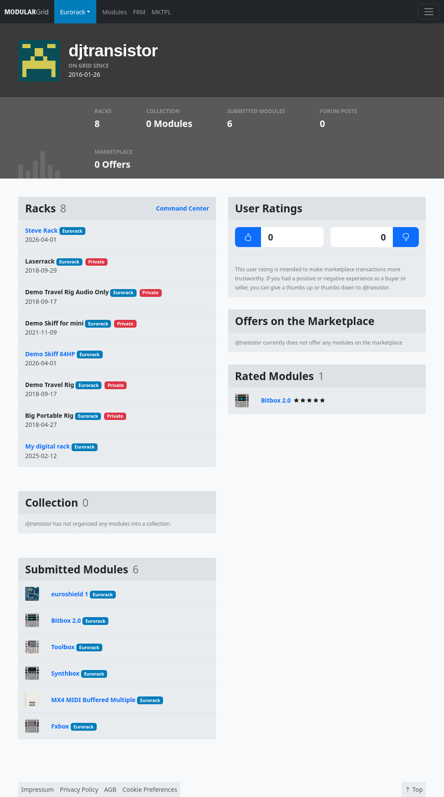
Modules (114, 12)
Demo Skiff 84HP (50, 354)
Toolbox (63, 647)
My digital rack (47, 446)
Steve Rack (41, 230)
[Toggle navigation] (428, 11)
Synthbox (65, 673)
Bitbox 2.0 (66, 620)
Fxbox (60, 726)
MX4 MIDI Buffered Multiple (93, 700)
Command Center (182, 208)
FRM (139, 12)
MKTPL (161, 12)
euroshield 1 (69, 594)
